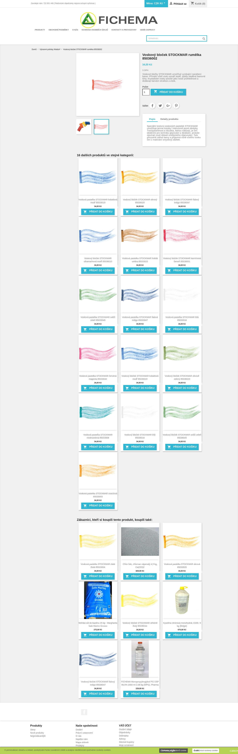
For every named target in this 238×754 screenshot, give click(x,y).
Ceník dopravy (147, 30)
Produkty (40, 30)
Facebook (84, 712)
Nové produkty (37, 733)
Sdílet (152, 106)
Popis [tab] (152, 119)
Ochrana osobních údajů (95, 30)
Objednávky (124, 732)
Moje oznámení (126, 745)
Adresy (122, 739)
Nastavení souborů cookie (173, 750)
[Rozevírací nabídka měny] (160, 3)
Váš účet (125, 725)
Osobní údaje (125, 729)
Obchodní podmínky (59, 30)
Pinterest (176, 106)
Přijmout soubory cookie (206, 750)
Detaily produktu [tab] (169, 119)
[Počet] (146, 92)
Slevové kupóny (126, 742)
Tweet (160, 106)
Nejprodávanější (38, 736)
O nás (75, 30)
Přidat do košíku (168, 92)
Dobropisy (124, 735)
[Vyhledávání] (176, 38)
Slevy (32, 729)
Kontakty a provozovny (124, 30)
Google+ (168, 106)
